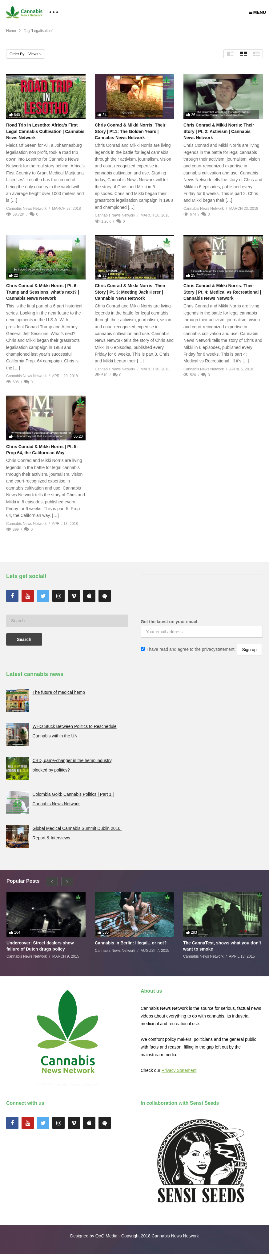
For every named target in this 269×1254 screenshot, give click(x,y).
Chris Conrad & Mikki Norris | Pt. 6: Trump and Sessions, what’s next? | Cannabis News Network (42, 292)
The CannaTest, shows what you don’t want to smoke (222, 945)
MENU (257, 12)
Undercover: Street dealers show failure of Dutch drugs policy (40, 945)
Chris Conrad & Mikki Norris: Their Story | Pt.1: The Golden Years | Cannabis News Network (130, 131)
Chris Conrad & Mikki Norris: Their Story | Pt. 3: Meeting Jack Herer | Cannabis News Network (130, 292)
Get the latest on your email (169, 621)
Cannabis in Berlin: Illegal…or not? (131, 942)
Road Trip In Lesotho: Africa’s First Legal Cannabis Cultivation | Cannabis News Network (45, 131)
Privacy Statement (179, 1070)
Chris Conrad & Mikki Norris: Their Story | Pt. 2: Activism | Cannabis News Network (218, 131)
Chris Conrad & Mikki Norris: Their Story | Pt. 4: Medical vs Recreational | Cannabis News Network (222, 292)
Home (11, 31)
